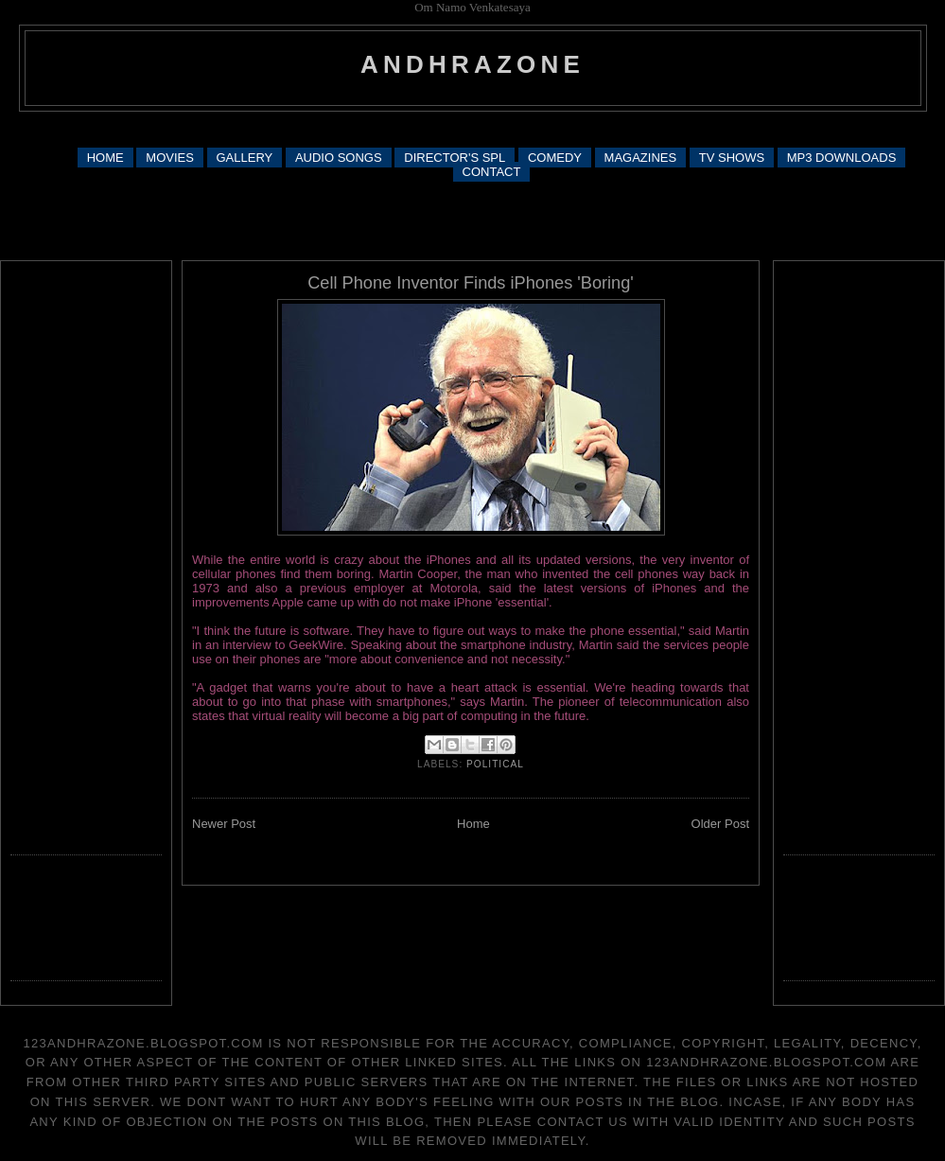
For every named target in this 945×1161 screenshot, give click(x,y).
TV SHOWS (731, 157)
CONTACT (492, 172)
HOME (105, 157)
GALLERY (245, 157)
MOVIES (170, 157)
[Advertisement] (472, 219)
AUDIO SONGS (338, 157)
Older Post (720, 824)
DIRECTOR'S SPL (454, 157)
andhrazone (472, 64)
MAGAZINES (640, 157)
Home (473, 824)
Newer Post (223, 824)
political (495, 764)
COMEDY (555, 157)
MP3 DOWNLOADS (842, 157)
